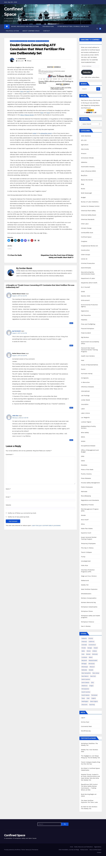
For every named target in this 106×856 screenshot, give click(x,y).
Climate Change (86, 228)
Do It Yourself (85, 287)
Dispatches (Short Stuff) (89, 283)
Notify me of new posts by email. (18, 517)
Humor (83, 369)
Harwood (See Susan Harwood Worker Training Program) (89, 349)
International (85, 391)
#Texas (29, 61)
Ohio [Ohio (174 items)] (92, 682)
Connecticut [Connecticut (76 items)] (92, 644)
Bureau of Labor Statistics (89, 202)
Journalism (84, 404)
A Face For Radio (14, 255)
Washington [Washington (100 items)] (85, 701)
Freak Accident (86, 333)
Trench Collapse (86, 552)
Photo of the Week (87, 469)
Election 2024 (85, 296)
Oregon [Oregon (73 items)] (91, 685)
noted (34, 133)
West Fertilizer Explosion (89, 589)
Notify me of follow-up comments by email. (22, 513)
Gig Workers (85, 337)
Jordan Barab (22, 58)
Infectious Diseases (87, 387)
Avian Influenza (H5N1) (88, 171)
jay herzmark (16, 331)
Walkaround (85, 580)
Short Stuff (85, 519)
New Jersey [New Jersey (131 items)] (96, 673)
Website (8, 505)
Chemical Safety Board (88, 215)
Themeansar (35, 849)
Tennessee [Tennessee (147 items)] (94, 695)
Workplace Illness (87, 611)
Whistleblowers (86, 593)
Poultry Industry (86, 474)
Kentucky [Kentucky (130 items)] (94, 654)
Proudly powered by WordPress (12, 849)
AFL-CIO (84, 140)
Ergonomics (85, 311)
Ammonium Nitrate (87, 158)
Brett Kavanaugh (86, 193)
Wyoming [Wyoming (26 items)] (91, 704)
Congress (84, 241)
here (22, 91)
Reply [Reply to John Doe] (71, 440)
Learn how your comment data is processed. (46, 525)
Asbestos (84, 162)
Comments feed (86, 726)
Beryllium (84, 175)
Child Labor (85, 224)
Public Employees (87, 487)
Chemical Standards (87, 219)
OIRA (82, 456)
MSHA (83, 437)
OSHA (83, 461)
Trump (83, 556)
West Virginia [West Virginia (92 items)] (94, 701)
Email (8, 497)
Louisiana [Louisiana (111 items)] (84, 657)
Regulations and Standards (90, 500)
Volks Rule (84, 565)
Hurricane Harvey (86, 373)
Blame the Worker (87, 180)
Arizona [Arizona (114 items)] (91, 638)
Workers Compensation (88, 598)
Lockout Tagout (86, 422)
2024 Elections (86, 136)
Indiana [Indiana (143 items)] (95, 651)
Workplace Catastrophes (89, 607)
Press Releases (86, 478)
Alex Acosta (85, 149)
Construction (85, 250)
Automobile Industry (88, 166)
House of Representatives (89, 365)
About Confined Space (30, 31)
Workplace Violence (87, 622)
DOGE (83, 291)
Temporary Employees (88, 543)
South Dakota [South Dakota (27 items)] (85, 695)
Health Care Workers (88, 356)
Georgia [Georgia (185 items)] (90, 648)
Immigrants (85, 378)
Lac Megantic (85, 417)
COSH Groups (85, 254)
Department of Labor (88, 278)
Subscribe (87, 72)
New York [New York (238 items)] (93, 676)
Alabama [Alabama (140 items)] (84, 638)
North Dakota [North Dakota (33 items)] (85, 682)
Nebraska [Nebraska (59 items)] (84, 670)
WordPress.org (86, 731)
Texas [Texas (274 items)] (83, 698)
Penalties (84, 465)
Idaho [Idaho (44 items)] (83, 651)
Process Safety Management (90, 482)
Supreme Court (86, 533)
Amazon (83, 153)
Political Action (12, 31)
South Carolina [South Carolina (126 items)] (86, 692)
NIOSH (83, 441)
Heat (82, 360)
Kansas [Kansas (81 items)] (88, 654)
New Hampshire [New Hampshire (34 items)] (86, 673)
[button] (97, 28)
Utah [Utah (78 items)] (88, 698)
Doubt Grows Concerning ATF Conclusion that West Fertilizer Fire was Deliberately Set (37, 49)
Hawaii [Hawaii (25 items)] (96, 648)
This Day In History (87, 548)
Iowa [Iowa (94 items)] (83, 654)
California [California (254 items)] (91, 641)
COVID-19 (84, 259)
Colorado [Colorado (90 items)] (84, 644)
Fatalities (84, 320)
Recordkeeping (86, 496)
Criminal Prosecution (88, 263)
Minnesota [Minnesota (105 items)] (91, 663)
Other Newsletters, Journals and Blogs (73, 26)
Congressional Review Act (89, 246)
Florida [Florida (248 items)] (84, 648)
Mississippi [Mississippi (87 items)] (85, 666)
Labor (83, 409)
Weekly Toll (84, 585)
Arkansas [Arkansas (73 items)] (84, 641)
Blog (82, 184)
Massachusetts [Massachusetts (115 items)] (93, 660)
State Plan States (87, 528)
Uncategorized (86, 561)
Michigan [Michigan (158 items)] (84, 663)
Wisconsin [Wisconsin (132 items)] (84, 704)
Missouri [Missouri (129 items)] (92, 666)
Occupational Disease (88, 445)
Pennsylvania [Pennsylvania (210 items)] (85, 688)
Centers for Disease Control (90, 206)
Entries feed (85, 722)
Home (71, 846)
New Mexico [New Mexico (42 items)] (85, 676)
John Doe (15, 415)
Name (8, 489)
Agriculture (84, 144)
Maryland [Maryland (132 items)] (84, 660)
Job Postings (85, 395)
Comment (9, 454)
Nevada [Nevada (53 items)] (91, 670)
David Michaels (86, 268)
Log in (83, 717)
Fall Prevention (86, 315)
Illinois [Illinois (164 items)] (89, 651)
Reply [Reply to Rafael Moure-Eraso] (71, 323)
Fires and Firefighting (88, 324)
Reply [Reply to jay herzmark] (71, 345)
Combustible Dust (87, 232)
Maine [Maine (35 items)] (90, 657)
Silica (83, 524)
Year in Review (86, 626)
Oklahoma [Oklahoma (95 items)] (84, 685)
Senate (83, 515)
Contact (46, 31)
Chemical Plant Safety (88, 210)
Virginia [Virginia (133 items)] (93, 698)
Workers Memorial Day (88, 602)
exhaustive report (46, 133)
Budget (83, 197)
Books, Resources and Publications (25, 26)
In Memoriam (85, 382)
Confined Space (86, 237)
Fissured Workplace (87, 328)
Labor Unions (85, 413)
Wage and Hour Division (89, 576)
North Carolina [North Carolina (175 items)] (86, 679)
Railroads (84, 491)
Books (83, 188)
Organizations (48, 26)
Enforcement (85, 300)
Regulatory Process (87, 504)
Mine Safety (85, 432)
